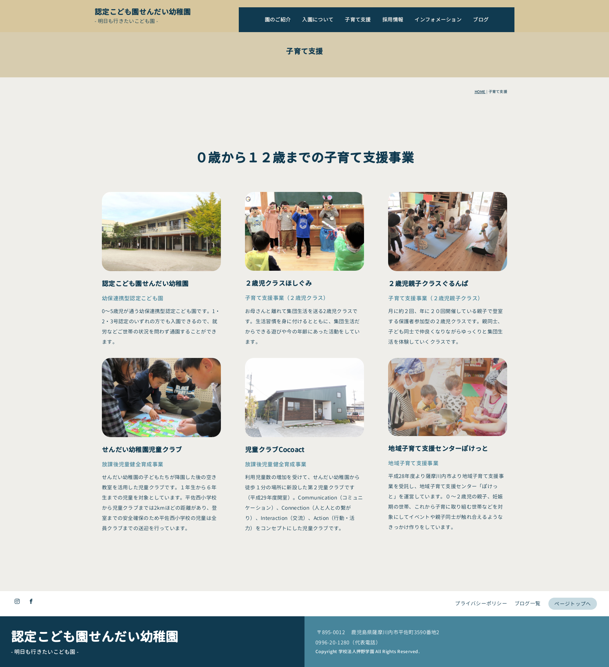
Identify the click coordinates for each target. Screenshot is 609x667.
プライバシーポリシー (478, 599)
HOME (480, 91)
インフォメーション (437, 19)
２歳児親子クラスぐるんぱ (428, 424)
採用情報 (392, 19)
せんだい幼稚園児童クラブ (142, 540)
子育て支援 (358, 19)
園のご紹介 (278, 19)
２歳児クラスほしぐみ (278, 398)
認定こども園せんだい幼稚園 (143, 12)
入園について (317, 19)
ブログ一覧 (525, 599)
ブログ (481, 19)
